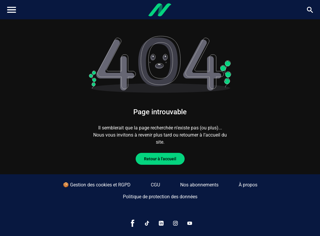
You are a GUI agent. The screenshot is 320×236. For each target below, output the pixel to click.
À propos (248, 185)
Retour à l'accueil (160, 158)
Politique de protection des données (160, 196)
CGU (155, 185)
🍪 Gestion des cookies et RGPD (97, 185)
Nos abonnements (199, 185)
